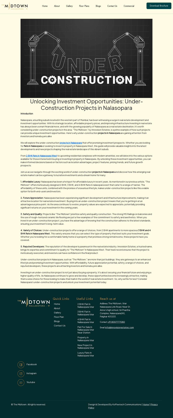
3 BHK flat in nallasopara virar (85, 313)
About (57, 6)
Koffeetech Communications (126, 404)
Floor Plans (84, 6)
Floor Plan (59, 316)
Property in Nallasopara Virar (85, 339)
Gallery (69, 6)
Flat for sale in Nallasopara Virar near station (85, 330)
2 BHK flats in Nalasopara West (41, 155)
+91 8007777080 (116, 321)
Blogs (98, 6)
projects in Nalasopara (71, 142)
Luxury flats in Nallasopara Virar (85, 354)
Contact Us (112, 6)
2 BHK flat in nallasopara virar (85, 305)
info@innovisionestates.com (119, 327)
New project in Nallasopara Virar (85, 346)
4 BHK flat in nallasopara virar (85, 321)
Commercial (129, 6)
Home (45, 6)
